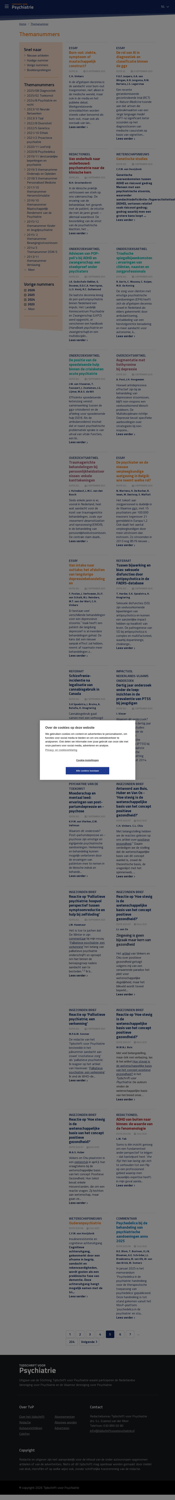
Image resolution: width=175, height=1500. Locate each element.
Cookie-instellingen (64, 765)
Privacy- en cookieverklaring (61, 755)
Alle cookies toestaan (110, 765)
